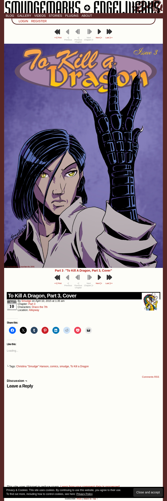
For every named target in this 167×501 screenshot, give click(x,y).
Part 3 (59, 270)
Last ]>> (109, 38)
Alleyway (34, 310)
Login (23, 21)
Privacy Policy (84, 494)
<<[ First (58, 38)
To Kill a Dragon (79, 366)
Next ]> (99, 38)
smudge (26, 300)
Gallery (24, 15)
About (87, 15)
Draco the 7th (40, 307)
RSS (79, 498)
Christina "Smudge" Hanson (32, 366)
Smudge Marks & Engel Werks (83, 6)
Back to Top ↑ (91, 498)
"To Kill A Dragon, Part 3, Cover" (88, 270)
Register (39, 21)
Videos (40, 15)
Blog (10, 15)
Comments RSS (150, 377)
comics (54, 366)
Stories (55, 15)
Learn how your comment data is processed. (90, 486)
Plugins (71, 15)
